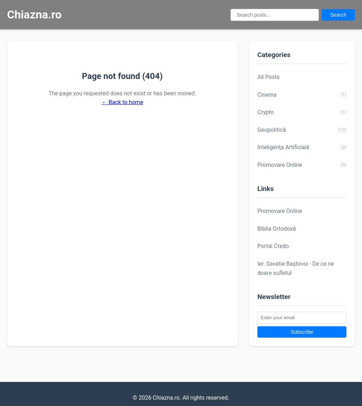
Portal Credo (273, 246)
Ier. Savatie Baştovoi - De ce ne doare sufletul (295, 268)
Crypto (301, 112)
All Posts (268, 77)
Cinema (301, 94)
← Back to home (122, 102)
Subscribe (302, 332)
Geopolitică (301, 129)
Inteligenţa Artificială (301, 147)
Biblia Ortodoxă (276, 228)
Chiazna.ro (34, 14)
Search (338, 15)
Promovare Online (301, 164)
